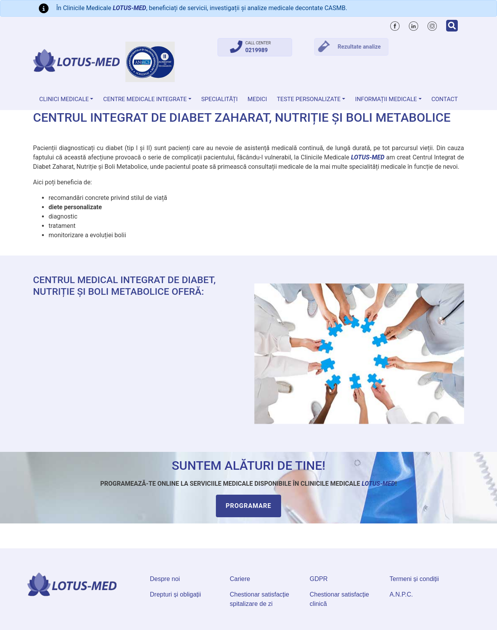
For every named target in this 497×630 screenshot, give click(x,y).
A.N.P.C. (401, 594)
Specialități (219, 99)
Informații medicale (386, 99)
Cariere (240, 579)
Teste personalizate (309, 99)
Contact (444, 99)
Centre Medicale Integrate (145, 99)
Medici (257, 99)
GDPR (319, 579)
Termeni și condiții (414, 579)
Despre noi (165, 579)
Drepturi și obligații (175, 594)
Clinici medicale (64, 99)
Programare (248, 505)
